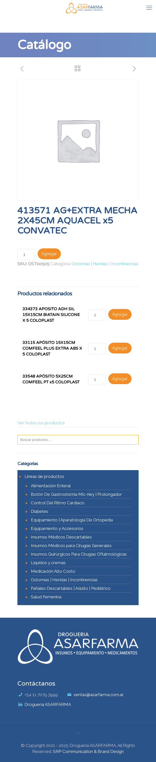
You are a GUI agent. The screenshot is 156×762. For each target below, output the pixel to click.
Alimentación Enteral (51, 485)
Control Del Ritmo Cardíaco (57, 502)
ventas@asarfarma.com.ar (98, 694)
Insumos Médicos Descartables (61, 537)
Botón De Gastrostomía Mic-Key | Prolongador (76, 494)
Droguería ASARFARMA (47, 704)
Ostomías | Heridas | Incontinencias (104, 263)
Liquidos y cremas (48, 562)
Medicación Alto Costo (53, 571)
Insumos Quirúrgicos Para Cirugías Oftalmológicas (79, 554)
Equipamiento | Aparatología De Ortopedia (72, 519)
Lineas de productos (44, 476)
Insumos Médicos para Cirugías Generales (71, 545)
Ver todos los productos (41, 422)
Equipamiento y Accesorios (57, 528)
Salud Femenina (46, 596)
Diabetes (39, 511)
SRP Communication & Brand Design (88, 751)
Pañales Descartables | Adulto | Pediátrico (71, 588)
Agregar (49, 253)
